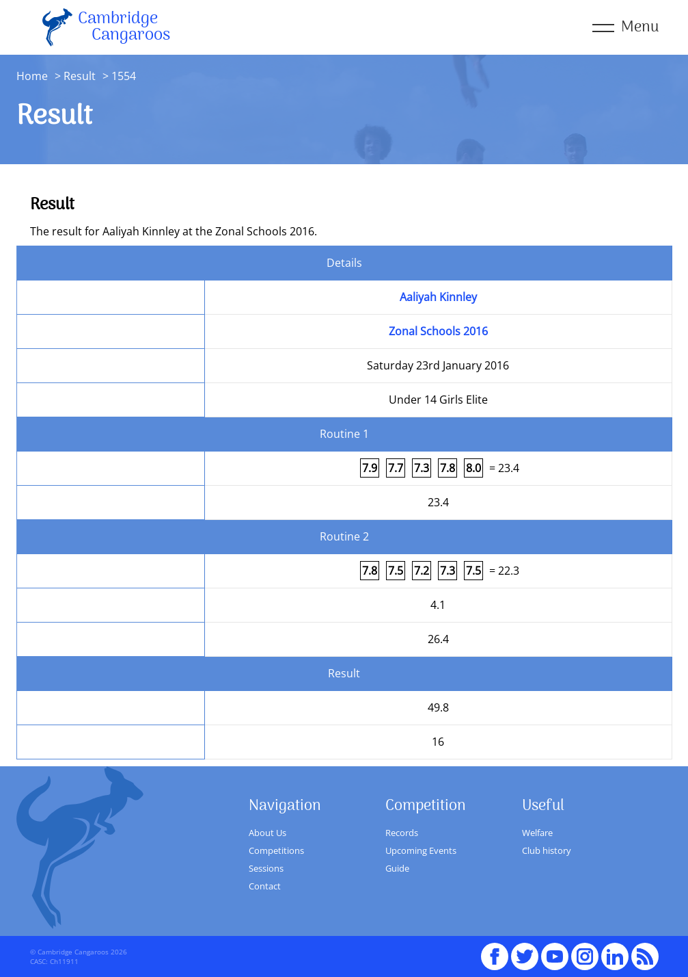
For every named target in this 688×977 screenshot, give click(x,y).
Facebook (494, 950)
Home (32, 75)
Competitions (276, 850)
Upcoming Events (420, 850)
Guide (397, 868)
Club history (546, 850)
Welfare (537, 832)
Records (401, 832)
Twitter (524, 950)
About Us (267, 832)
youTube (554, 950)
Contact (265, 886)
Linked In (615, 956)
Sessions (266, 868)
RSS (645, 950)
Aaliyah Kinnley (438, 296)
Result (80, 75)
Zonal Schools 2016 (438, 331)
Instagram (584, 950)
